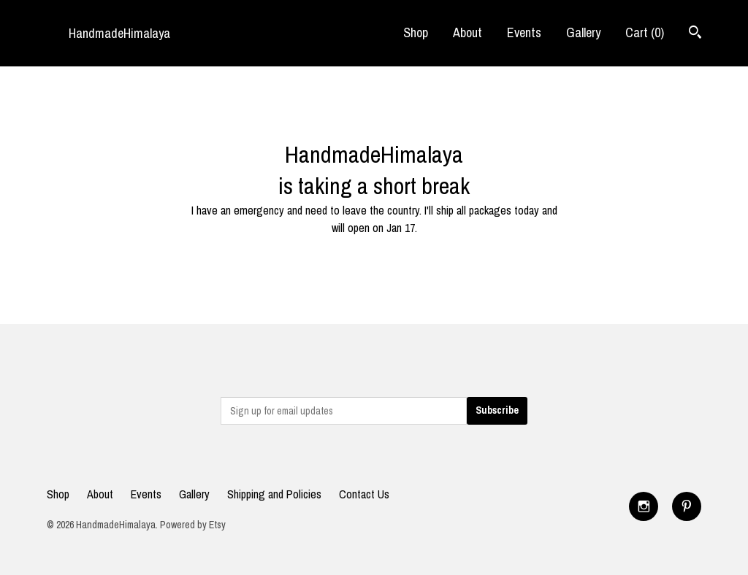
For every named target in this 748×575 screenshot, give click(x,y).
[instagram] (643, 506)
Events (524, 32)
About (467, 32)
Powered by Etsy (193, 524)
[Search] (695, 34)
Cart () (644, 32)
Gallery (583, 32)
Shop (415, 32)
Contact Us (364, 494)
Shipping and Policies (274, 494)
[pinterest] (686, 506)
